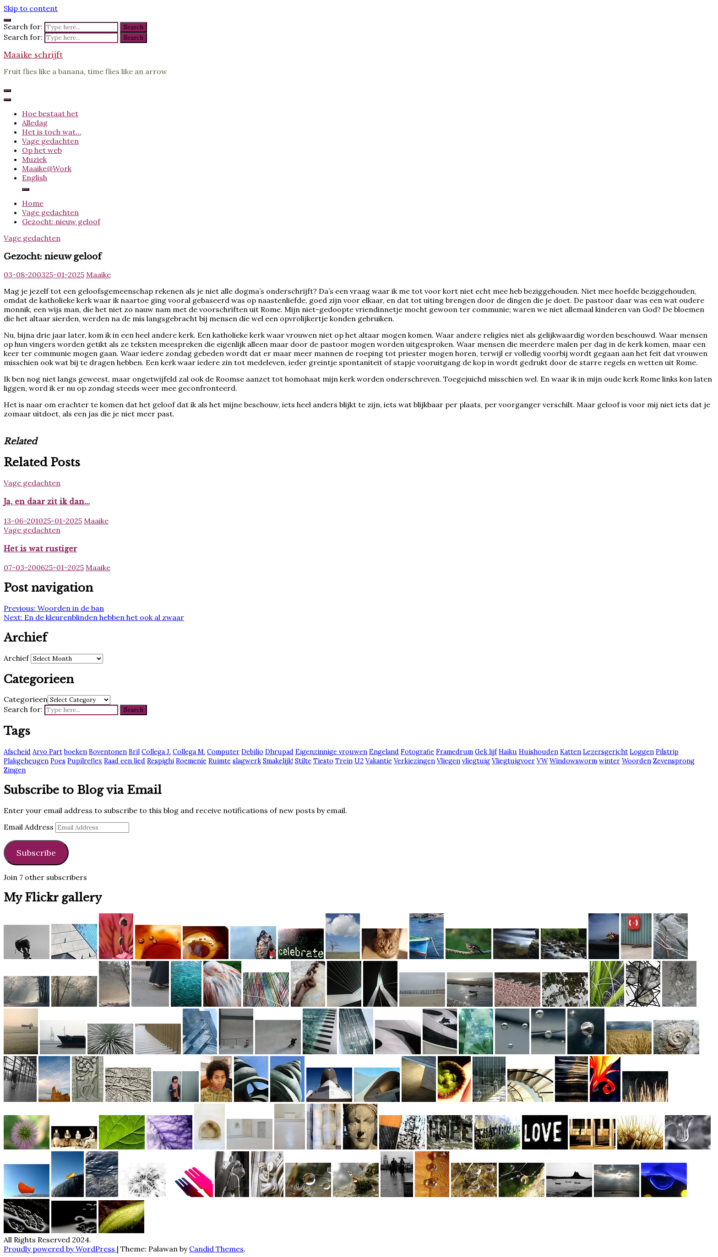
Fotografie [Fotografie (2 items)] (417, 752)
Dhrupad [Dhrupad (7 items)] (279, 752)
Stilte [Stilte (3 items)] (303, 761)
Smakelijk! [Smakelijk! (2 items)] (278, 761)
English (34, 177)
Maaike (98, 274)
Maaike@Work (46, 168)
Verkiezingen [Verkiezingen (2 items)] (414, 761)
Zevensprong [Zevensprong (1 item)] (674, 761)
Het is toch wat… (51, 131)
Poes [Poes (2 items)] (57, 761)
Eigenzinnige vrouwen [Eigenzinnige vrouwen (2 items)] (331, 752)
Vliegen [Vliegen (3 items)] (448, 761)
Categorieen (26, 699)
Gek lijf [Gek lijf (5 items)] (486, 752)
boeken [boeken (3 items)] (75, 752)
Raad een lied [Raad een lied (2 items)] (124, 761)
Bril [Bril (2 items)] (134, 752)
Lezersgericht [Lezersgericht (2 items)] (605, 752)
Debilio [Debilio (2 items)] (252, 752)
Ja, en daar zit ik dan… (47, 501)
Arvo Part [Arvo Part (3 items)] (47, 752)
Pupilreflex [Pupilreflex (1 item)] (84, 761)
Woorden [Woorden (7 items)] (636, 761)
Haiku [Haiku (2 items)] (508, 752)
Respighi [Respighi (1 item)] (160, 761)
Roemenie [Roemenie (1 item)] (191, 761)
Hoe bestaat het (50, 113)
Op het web (42, 150)
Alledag (35, 122)
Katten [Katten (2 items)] (570, 752)
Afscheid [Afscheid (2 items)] (17, 752)
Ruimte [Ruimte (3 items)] (219, 761)
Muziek (34, 159)
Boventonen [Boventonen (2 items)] (108, 752)
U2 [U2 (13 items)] (359, 761)
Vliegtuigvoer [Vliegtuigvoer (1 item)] (513, 761)
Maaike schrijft (33, 54)
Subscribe (36, 852)
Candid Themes (216, 1248)
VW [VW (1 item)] (542, 761)
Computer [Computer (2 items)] (223, 752)
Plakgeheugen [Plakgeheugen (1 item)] (26, 761)
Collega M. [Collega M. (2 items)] (189, 752)
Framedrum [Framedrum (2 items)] (454, 752)
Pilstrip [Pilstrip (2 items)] (667, 752)
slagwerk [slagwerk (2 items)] (247, 761)
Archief (16, 658)
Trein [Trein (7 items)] (344, 761)
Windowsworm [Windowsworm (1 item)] (573, 761)
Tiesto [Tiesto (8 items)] (323, 761)
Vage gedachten (50, 141)
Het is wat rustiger (40, 548)
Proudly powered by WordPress (60, 1248)
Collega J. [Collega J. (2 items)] (156, 752)
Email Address (29, 826)
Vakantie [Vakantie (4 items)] (378, 761)
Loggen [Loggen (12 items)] (642, 752)
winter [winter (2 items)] (609, 761)
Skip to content (31, 8)
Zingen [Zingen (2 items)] (15, 770)
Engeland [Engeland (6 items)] (384, 752)
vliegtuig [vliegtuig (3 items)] (476, 761)
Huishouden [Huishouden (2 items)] (538, 752)
